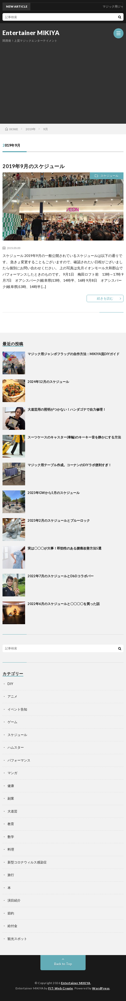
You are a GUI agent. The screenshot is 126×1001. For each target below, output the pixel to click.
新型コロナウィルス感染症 (27, 862)
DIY (10, 684)
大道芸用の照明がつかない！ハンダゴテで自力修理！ (67, 409)
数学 (11, 837)
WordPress (101, 988)
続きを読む (105, 298)
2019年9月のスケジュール (34, 166)
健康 (11, 786)
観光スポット (17, 939)
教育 (11, 824)
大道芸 (12, 811)
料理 (11, 849)
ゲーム (12, 722)
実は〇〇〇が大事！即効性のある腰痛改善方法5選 (64, 548)
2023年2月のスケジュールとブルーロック (59, 520)
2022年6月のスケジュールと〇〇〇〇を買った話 (64, 604)
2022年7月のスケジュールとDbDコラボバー (61, 576)
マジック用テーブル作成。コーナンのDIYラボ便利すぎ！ (69, 465)
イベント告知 (17, 709)
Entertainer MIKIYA (31, 32)
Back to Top (63, 964)
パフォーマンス (19, 760)
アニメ (12, 696)
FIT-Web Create (60, 988)
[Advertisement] (63, 80)
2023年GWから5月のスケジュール (54, 493)
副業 (11, 798)
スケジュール (109, 176)
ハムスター (16, 747)
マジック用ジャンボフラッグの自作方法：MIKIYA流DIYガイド (73, 354)
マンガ (12, 773)
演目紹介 (14, 900)
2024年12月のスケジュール (48, 382)
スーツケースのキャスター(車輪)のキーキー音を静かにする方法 (74, 437)
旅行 (11, 875)
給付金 (12, 926)
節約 (11, 913)
